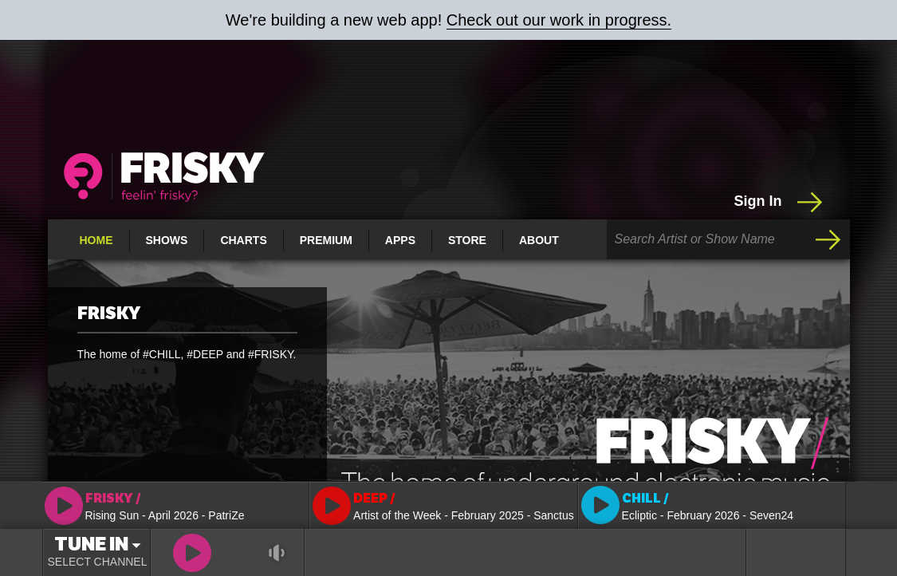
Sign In (780, 202)
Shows (167, 240)
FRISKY (108, 313)
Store (467, 240)
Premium (326, 240)
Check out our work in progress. (559, 20)
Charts (243, 240)
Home (96, 240)
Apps (400, 240)
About (539, 240)
